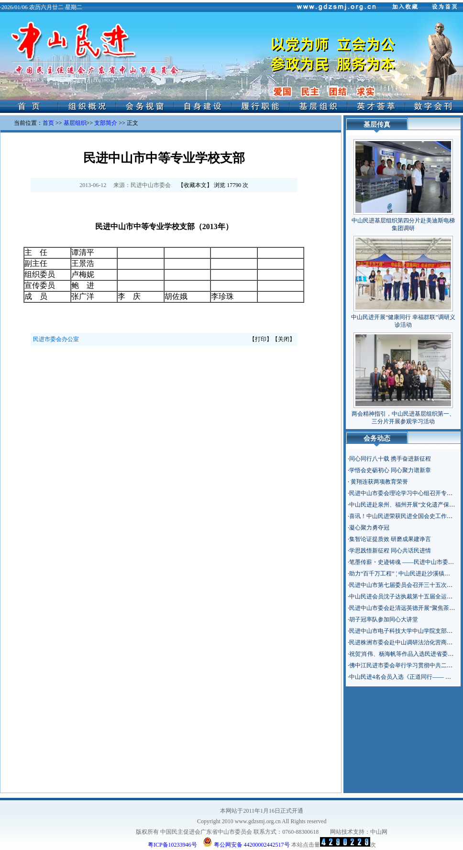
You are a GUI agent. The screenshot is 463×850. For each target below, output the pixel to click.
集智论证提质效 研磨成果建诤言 (390, 539)
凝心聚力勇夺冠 (369, 527)
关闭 (283, 339)
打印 (260, 339)
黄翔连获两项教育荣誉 (378, 481)
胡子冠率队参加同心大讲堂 (383, 619)
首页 (48, 123)
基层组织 (75, 123)
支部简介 (105, 123)
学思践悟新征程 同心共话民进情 (390, 550)
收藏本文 (195, 185)
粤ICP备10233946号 (172, 844)
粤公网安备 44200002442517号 (246, 842)
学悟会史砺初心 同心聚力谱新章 (390, 470)
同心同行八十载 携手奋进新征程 (390, 458)
